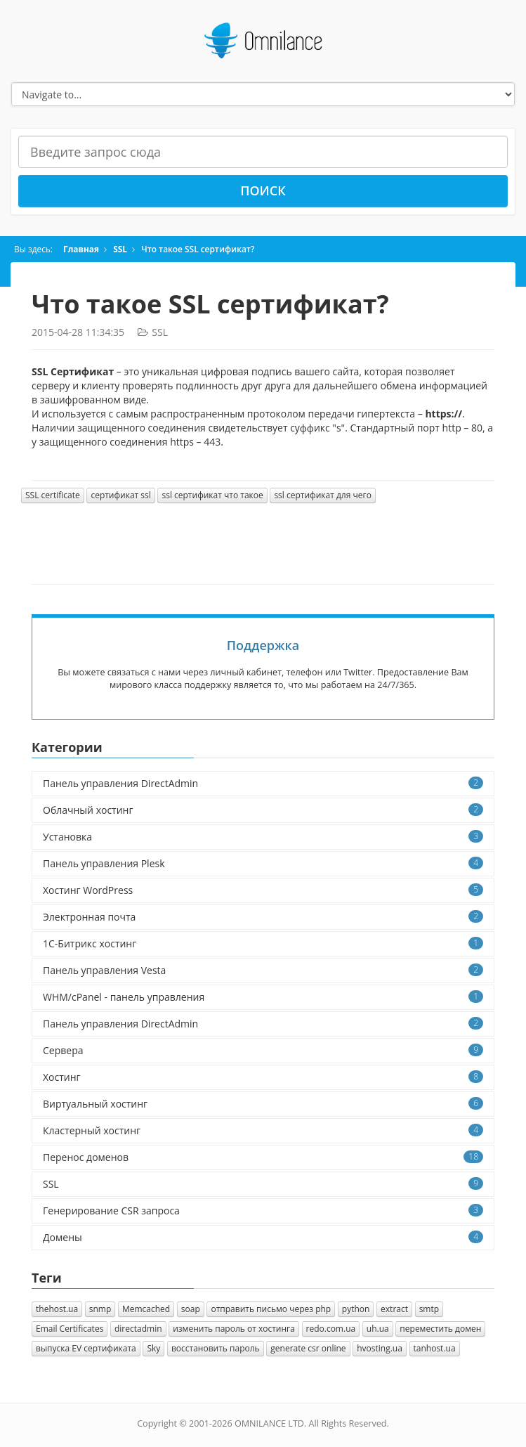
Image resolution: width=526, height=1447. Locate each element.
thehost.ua (57, 1309)
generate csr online (308, 1348)
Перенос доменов (263, 1157)
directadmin (138, 1329)
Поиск (263, 190)
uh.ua (378, 1329)
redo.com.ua (331, 1329)
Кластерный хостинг (263, 1130)
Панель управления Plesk (263, 863)
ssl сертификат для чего (322, 495)
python (356, 1309)
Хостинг (263, 1077)
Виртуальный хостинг (263, 1103)
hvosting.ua (379, 1348)
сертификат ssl (120, 495)
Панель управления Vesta (263, 970)
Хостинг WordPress (263, 890)
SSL (120, 248)
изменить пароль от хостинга (234, 1329)
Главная (81, 248)
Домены (263, 1237)
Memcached (146, 1309)
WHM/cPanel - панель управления (263, 997)
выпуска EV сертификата (86, 1348)
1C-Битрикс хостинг (263, 943)
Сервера (263, 1050)
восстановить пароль (215, 1348)
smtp (429, 1309)
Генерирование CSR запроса (263, 1210)
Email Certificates (69, 1329)
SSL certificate (52, 495)
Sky (153, 1348)
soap (190, 1309)
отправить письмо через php (271, 1309)
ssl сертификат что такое (212, 495)
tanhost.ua (435, 1348)
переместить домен (440, 1329)
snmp (100, 1309)
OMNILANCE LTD (269, 1423)
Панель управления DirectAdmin (263, 783)
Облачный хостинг (263, 810)
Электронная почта (263, 916)
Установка (263, 836)
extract (394, 1309)
